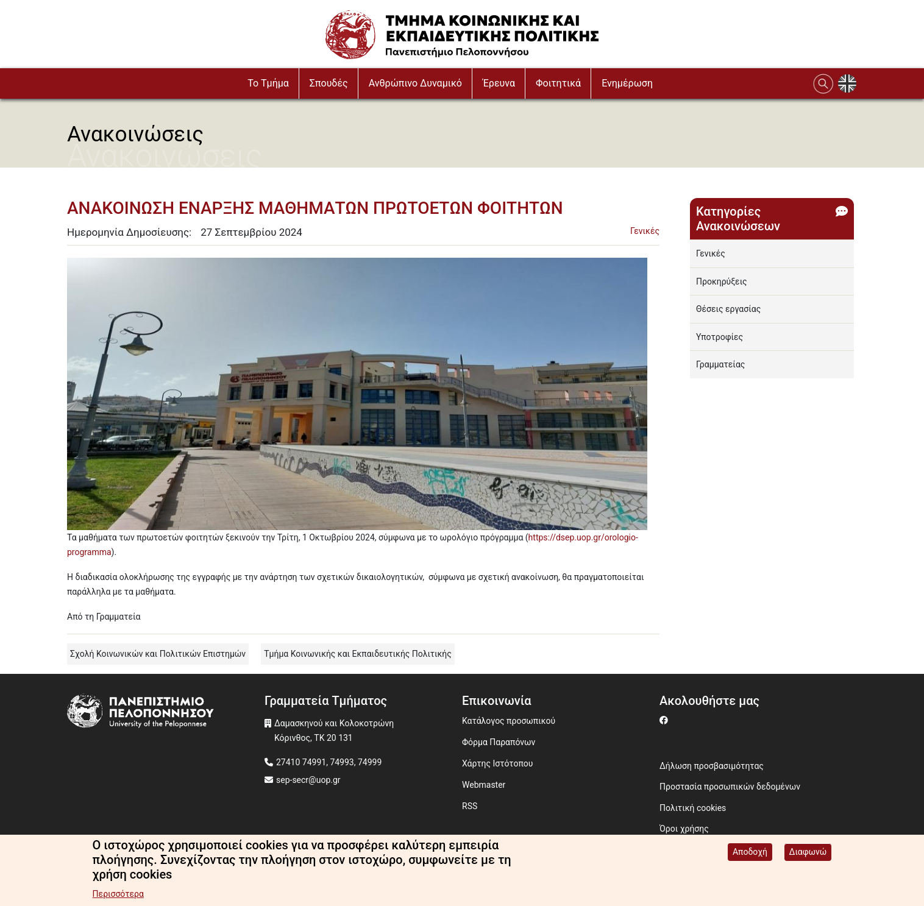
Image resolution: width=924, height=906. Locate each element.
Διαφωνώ (808, 852)
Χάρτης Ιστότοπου (497, 763)
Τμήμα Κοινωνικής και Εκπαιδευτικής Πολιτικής (358, 654)
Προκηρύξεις (721, 281)
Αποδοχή (750, 852)
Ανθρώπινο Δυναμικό (415, 83)
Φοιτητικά (558, 83)
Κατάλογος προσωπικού (508, 721)
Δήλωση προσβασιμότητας (711, 766)
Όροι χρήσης (684, 828)
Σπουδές (329, 83)
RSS (469, 806)
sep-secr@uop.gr (308, 780)
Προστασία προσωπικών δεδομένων (729, 786)
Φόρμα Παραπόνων (498, 742)
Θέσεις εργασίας (728, 309)
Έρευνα (499, 83)
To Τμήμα (268, 83)
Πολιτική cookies (692, 808)
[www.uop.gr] (166, 712)
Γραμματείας (720, 364)
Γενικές (644, 231)
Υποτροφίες (719, 337)
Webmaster (483, 785)
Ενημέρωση (627, 83)
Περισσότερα (118, 894)
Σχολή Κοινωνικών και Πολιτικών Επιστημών (158, 654)
